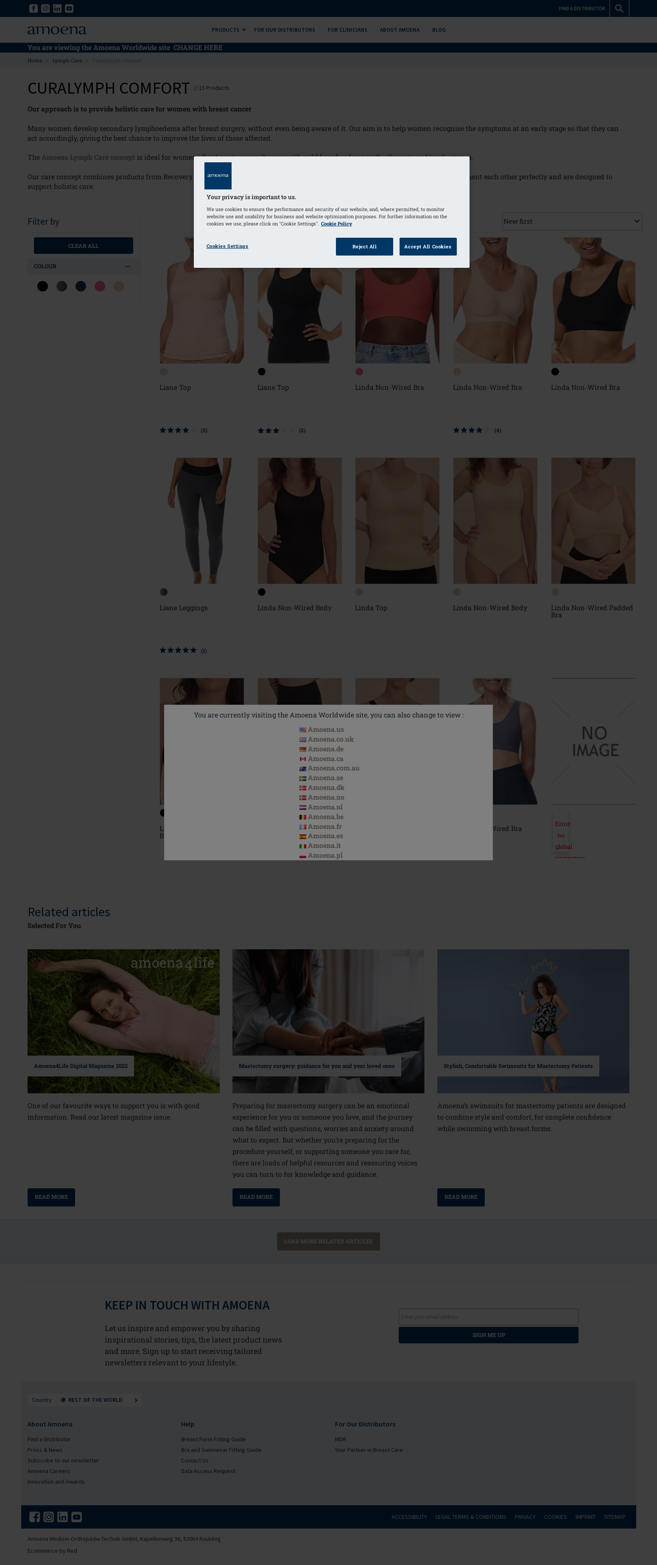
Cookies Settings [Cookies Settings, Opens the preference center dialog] (228, 246)
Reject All (364, 246)
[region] (332, 212)
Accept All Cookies (427, 246)
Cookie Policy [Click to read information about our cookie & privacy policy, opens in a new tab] (336, 223)
